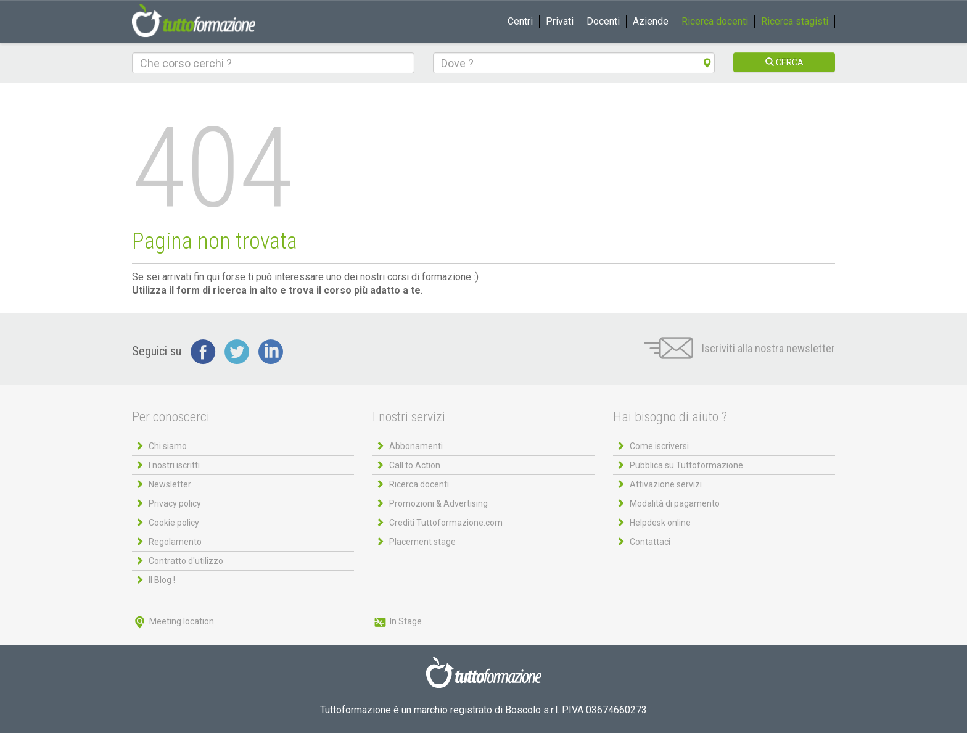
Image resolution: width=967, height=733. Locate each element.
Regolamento (175, 542)
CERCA (784, 62)
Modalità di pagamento (675, 503)
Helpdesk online (660, 523)
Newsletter (170, 484)
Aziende (651, 21)
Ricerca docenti (714, 21)
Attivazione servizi (666, 484)
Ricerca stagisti (794, 21)
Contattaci (650, 542)
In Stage (397, 621)
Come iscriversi (659, 446)
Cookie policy (174, 523)
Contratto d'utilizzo (186, 561)
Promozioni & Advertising (438, 503)
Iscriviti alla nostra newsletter (739, 348)
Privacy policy (175, 503)
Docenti (603, 21)
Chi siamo (168, 446)
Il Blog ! (162, 580)
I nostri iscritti (174, 465)
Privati (560, 21)
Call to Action (414, 465)
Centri (520, 21)
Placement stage (422, 542)
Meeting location (173, 621)
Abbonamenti (416, 446)
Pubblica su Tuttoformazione (686, 465)
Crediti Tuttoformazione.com (446, 523)
